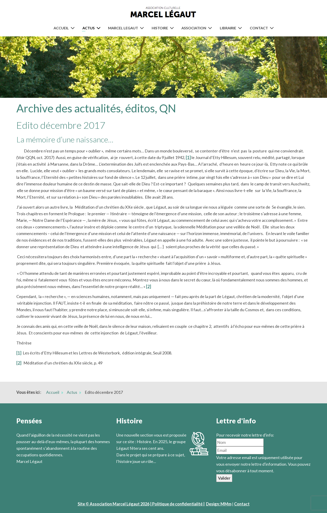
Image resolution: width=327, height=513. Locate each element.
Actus (88, 28)
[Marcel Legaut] (143, 27)
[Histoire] (173, 27)
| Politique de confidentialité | (177, 503)
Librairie (228, 28)
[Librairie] (241, 27)
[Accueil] (73, 27)
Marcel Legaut (123, 28)
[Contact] (272, 27)
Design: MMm (218, 503)
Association (193, 28)
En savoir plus (128, 467)
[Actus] (99, 27)
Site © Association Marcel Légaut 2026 (113, 503)
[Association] (211, 27)
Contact (259, 28)
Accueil (61, 28)
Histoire (160, 28)
